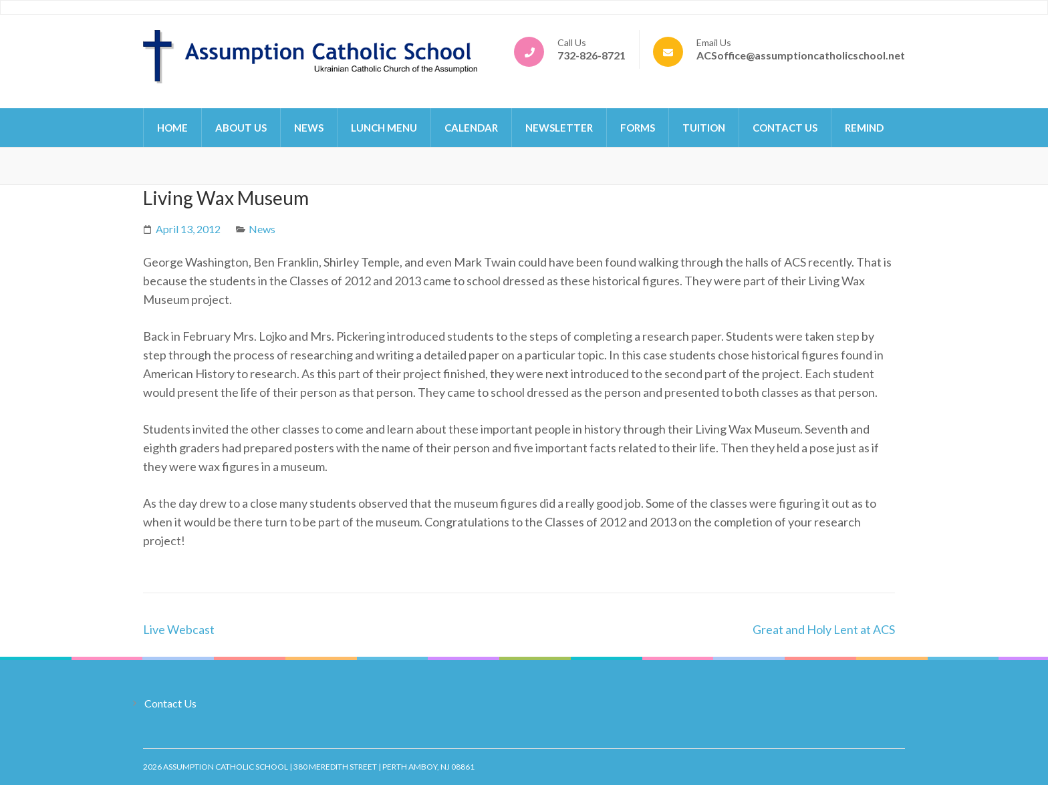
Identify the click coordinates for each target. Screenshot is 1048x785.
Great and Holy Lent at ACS (824, 629)
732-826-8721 (591, 55)
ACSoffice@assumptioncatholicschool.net (800, 55)
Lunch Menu (384, 128)
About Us (241, 128)
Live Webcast (179, 629)
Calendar (471, 128)
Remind (864, 128)
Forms (637, 128)
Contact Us (785, 128)
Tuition (703, 128)
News (308, 128)
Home (172, 128)
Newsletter (559, 128)
